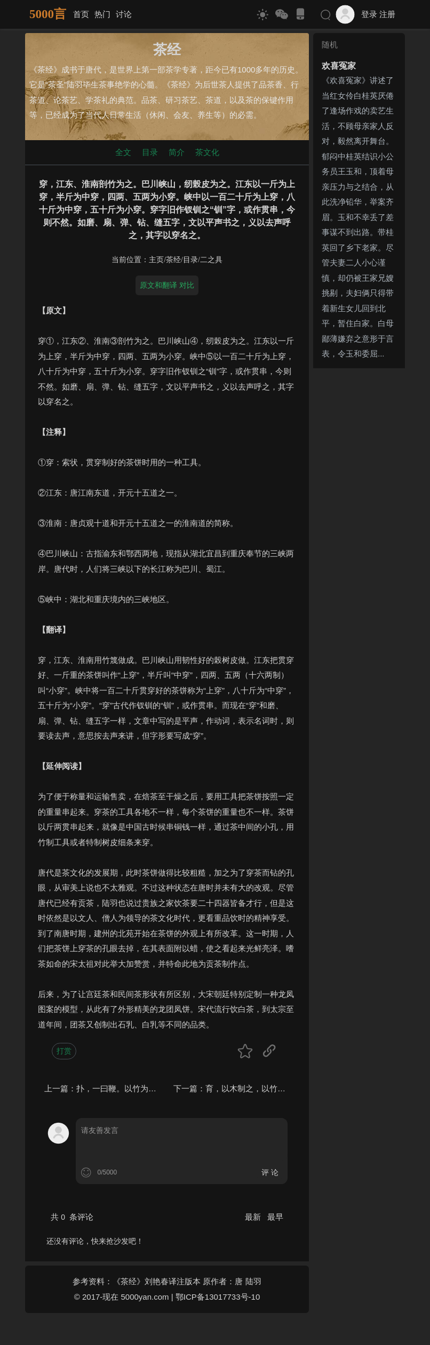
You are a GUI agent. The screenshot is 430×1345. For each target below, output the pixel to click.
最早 (275, 1216)
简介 (177, 152)
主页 (156, 260)
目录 (150, 152)
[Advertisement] (359, 532)
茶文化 (207, 152)
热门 (102, 14)
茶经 (173, 260)
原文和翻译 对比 (167, 285)
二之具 (211, 260)
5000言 (47, 14)
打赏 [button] (64, 1051)
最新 (254, 1216)
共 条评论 (72, 1216)
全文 (123, 152)
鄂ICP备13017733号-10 (218, 1296)
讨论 (124, 14)
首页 (81, 14)
